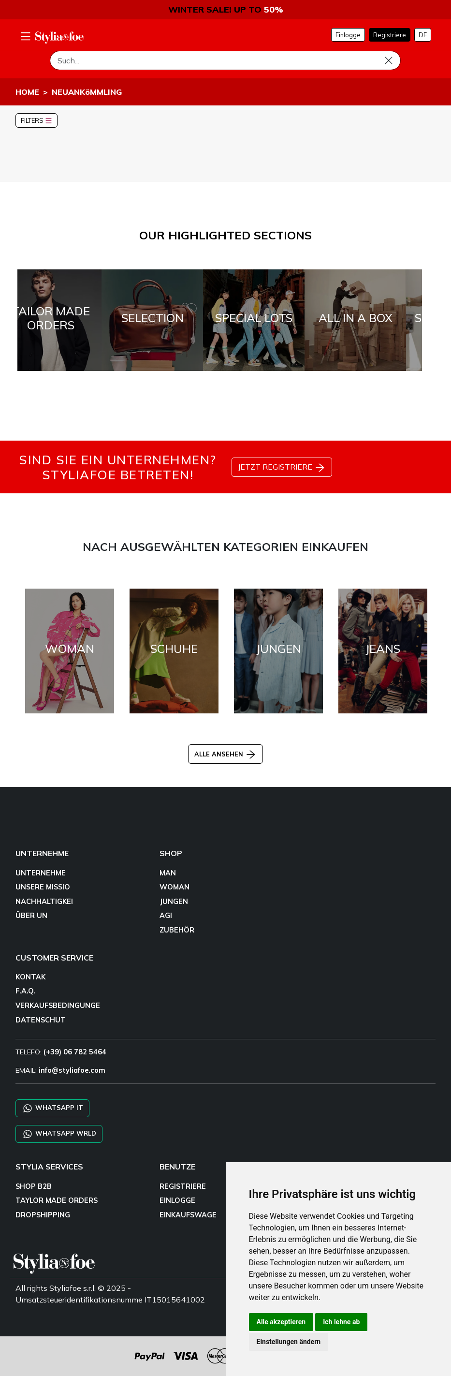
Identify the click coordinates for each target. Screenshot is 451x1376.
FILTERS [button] (36, 120)
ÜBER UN (31, 915)
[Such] (225, 60)
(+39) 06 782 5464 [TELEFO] (75, 1052)
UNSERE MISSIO (42, 887)
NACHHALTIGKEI (44, 901)
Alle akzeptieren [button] (281, 1322)
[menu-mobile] (25, 35)
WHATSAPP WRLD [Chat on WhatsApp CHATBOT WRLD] (59, 1133)
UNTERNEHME (40, 873)
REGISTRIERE (183, 1186)
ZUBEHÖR (177, 930)
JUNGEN (174, 901)
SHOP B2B (33, 1186)
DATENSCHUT (40, 1020)
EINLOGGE (177, 1200)
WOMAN (174, 887)
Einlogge (348, 35)
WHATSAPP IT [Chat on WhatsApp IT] (52, 1108)
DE (423, 35)
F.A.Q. (25, 991)
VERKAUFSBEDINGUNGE (57, 1005)
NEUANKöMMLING (87, 92)
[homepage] (59, 37)
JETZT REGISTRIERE (282, 467)
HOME (27, 92)
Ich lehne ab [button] (341, 1322)
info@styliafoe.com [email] (72, 1070)
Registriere (389, 35)
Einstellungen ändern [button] (289, 1342)
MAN (168, 873)
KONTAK (30, 977)
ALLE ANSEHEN (225, 754)
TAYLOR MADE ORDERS (56, 1200)
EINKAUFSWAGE (188, 1215)
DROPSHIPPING (42, 1215)
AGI (166, 915)
